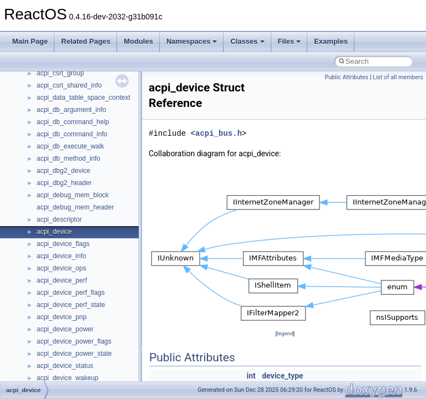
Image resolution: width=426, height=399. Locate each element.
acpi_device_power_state (74, 353)
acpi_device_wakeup (67, 378)
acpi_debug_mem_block (73, 195)
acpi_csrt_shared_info (69, 85)
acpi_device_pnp (62, 317)
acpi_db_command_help (73, 122)
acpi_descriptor (59, 219)
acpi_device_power (65, 329)
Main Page (30, 41)
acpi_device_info (61, 256)
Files (289, 41)
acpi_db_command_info (72, 134)
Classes (247, 41)
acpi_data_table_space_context (83, 97)
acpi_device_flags (63, 244)
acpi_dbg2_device (63, 171)
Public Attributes (346, 77)
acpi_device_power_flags (74, 341)
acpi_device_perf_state (71, 305)
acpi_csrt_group (60, 73)
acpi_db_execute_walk (70, 146)
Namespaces (191, 41)
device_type (282, 375)
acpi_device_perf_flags (71, 292)
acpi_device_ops (61, 268)
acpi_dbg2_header (64, 183)
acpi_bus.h (218, 133)
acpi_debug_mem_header (75, 207)
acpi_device (54, 232)
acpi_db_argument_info (71, 110)
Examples (331, 41)
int (250, 375)
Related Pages (85, 41)
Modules (138, 41)
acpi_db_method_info (68, 158)
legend (285, 333)
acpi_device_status (65, 366)
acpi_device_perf (62, 280)
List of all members (398, 77)
